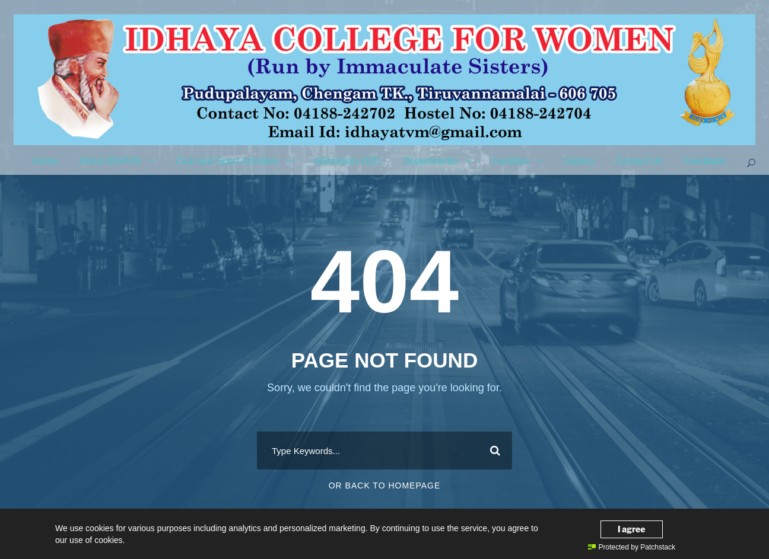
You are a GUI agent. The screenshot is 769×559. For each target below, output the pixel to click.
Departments (430, 161)
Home (45, 161)
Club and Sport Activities (227, 161)
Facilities (510, 161)
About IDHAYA (110, 161)
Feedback (705, 161)
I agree (632, 529)
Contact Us (639, 161)
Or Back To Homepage (385, 485)
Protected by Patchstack (631, 547)
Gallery (579, 161)
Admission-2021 (347, 161)
